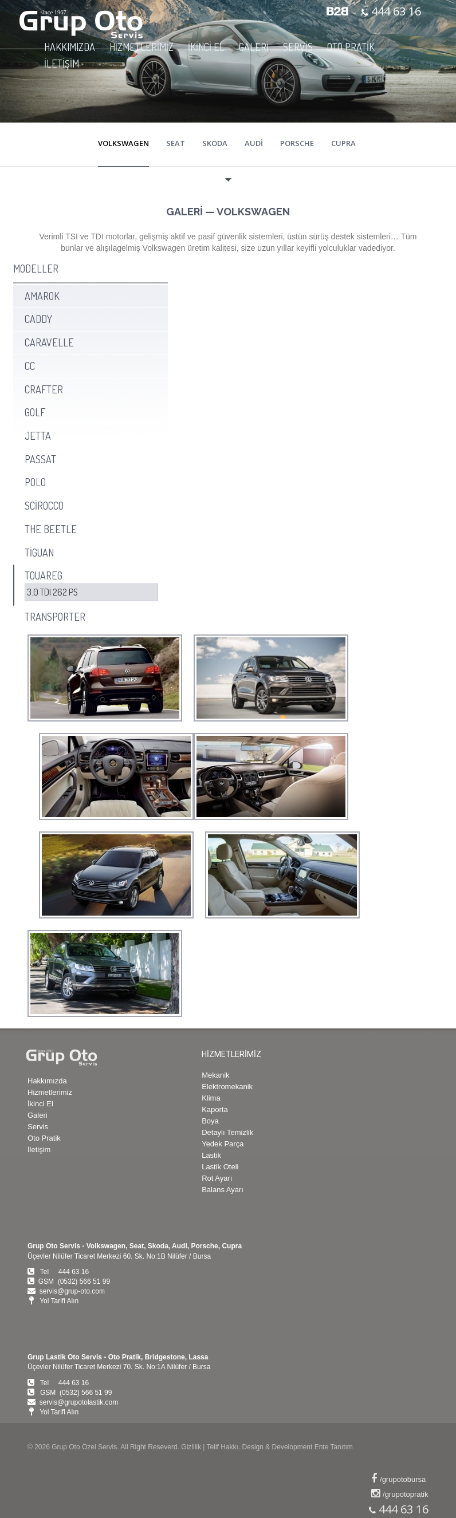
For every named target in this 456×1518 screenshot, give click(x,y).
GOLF (35, 412)
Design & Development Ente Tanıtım (297, 1447)
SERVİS (298, 47)
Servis (37, 1126)
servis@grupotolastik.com (79, 1402)
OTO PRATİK (351, 47)
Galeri (37, 1115)
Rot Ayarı (217, 1178)
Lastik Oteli (220, 1166)
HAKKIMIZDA (69, 47)
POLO (35, 482)
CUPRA (343, 143)
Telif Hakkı (222, 1447)
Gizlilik (191, 1447)
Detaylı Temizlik (227, 1132)
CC (30, 366)
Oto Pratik (44, 1138)
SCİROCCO (44, 505)
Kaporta (215, 1109)
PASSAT (40, 459)
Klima (211, 1098)
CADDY (38, 319)
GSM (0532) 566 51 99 (74, 1282)
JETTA (38, 435)
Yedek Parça (222, 1144)
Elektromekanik (227, 1086)
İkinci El (40, 1103)
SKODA (214, 143)
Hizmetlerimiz (49, 1092)
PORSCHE (297, 143)
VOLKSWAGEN (123, 143)
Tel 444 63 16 (64, 1272)
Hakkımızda (47, 1081)
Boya (210, 1121)
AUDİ (254, 143)
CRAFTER (44, 389)
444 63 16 (394, 11)
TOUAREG (43, 575)
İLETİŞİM (61, 63)
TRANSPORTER (55, 616)
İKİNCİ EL (206, 47)
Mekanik (215, 1075)
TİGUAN (39, 552)
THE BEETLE (51, 529)
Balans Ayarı (222, 1189)
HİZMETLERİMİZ (141, 47)
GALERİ (254, 47)
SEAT (175, 143)
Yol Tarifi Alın (59, 1301)
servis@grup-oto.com (72, 1291)
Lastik (211, 1155)
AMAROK (42, 296)
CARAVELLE (49, 342)
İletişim (38, 1149)
